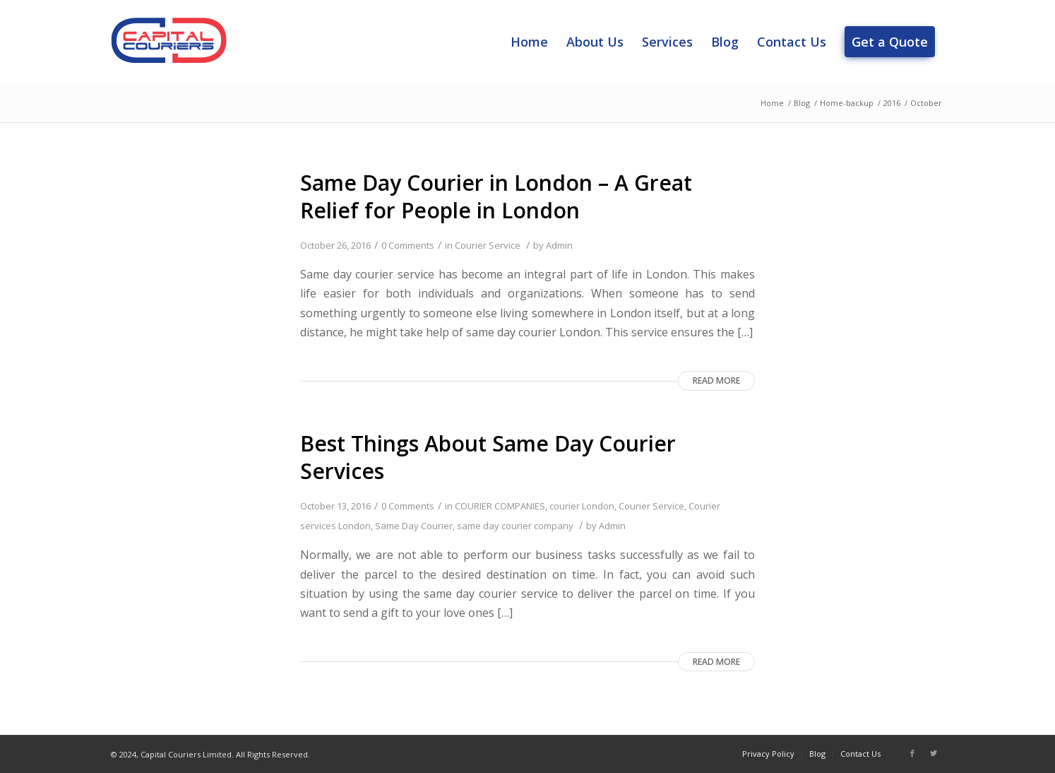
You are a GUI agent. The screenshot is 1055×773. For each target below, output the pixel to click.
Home (772, 103)
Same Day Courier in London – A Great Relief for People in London (496, 196)
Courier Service (487, 245)
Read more (716, 380)
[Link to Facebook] (912, 753)
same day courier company (515, 525)
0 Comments (407, 245)
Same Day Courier (414, 525)
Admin (559, 245)
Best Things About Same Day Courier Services (488, 457)
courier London (581, 506)
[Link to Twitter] (933, 753)
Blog (802, 103)
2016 (891, 103)
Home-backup (847, 103)
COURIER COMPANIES (500, 506)
